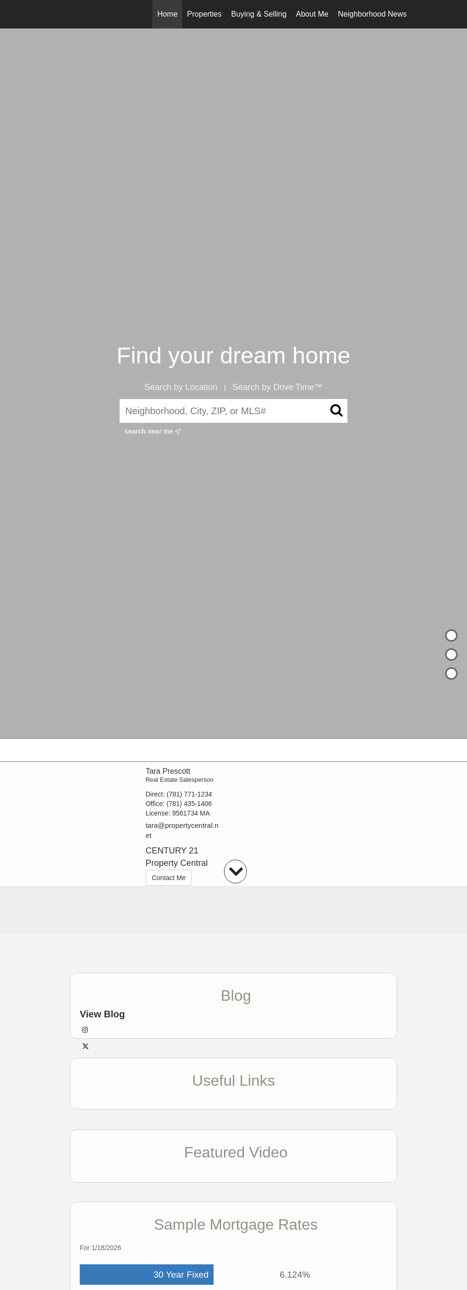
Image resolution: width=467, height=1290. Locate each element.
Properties (204, 14)
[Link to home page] (60, 14)
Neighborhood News (372, 14)
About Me (312, 14)
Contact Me (169, 878)
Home (167, 14)
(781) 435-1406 (189, 803)
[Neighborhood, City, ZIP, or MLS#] (233, 411)
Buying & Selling (259, 14)
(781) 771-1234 (189, 794)
